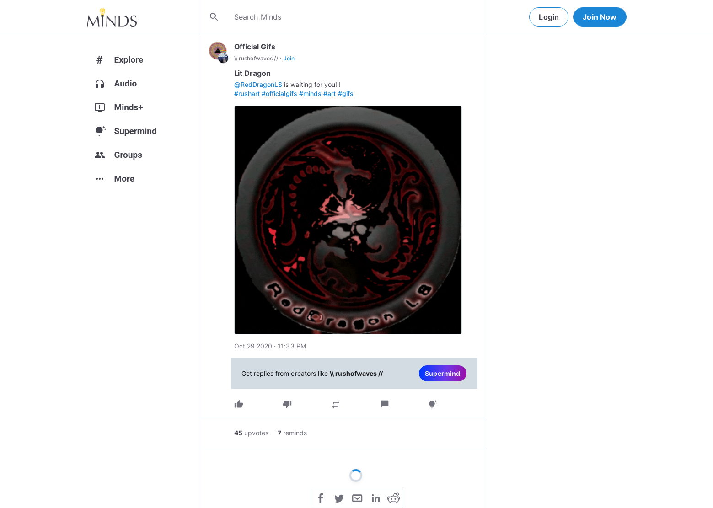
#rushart (247, 93)
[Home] (112, 17)
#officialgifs (279, 93)
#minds (310, 93)
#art (329, 93)
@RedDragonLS (258, 84)
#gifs (346, 93)
